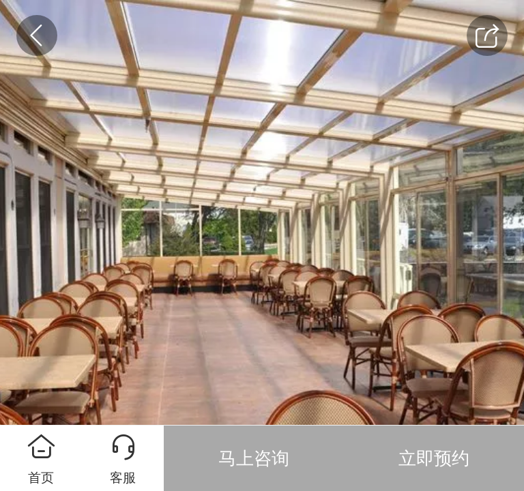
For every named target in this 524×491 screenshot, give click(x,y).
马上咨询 (253, 458)
